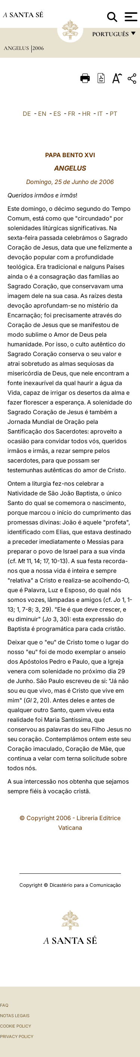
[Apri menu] (130, 16)
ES (57, 113)
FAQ (4, 1005)
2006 (38, 48)
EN (42, 113)
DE (27, 113)
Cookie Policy (15, 1026)
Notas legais (14, 1015)
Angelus (17, 48)
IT (100, 113)
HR (86, 113)
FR (71, 113)
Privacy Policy (16, 1036)
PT (113, 113)
